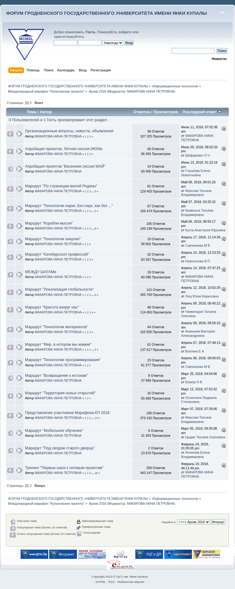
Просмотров (165, 111)
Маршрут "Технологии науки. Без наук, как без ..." (69, 206)
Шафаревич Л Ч (197, 155)
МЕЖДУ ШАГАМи (40, 272)
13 (96, 418)
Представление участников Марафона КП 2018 (67, 413)
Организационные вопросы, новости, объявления (69, 131)
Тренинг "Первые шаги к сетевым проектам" (64, 468)
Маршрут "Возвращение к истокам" (56, 375)
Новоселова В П (197, 261)
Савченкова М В (197, 245)
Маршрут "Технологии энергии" (53, 239)
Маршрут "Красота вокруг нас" (52, 307)
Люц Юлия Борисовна (201, 296)
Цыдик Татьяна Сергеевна (205, 437)
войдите (125, 32)
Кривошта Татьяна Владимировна (197, 213)
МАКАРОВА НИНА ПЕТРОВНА (150, 91)
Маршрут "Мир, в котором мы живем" (58, 344)
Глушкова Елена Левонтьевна (195, 173)
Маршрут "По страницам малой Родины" (61, 186)
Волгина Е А (194, 351)
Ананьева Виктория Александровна (198, 333)
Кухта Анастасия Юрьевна (205, 230)
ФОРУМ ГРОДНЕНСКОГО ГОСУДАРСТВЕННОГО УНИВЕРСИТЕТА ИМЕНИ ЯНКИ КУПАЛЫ (106, 13)
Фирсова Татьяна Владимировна (196, 193)
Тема (31, 111)
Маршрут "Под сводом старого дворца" (59, 448)
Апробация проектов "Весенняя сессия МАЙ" (65, 166)
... (93, 191)
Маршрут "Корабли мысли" (49, 223)
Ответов (141, 111)
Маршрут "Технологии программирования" (63, 360)
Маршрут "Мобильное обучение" (54, 430)
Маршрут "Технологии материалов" (56, 327)
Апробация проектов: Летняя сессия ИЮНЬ (63, 149)
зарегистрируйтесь (69, 36)
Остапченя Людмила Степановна (199, 400)
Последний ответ (201, 111)
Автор (46, 111)
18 (96, 473)
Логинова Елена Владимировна (195, 455)
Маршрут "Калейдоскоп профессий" (57, 254)
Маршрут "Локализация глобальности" (59, 289)
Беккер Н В (193, 382)
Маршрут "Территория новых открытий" (60, 393)
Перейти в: (168, 522)
